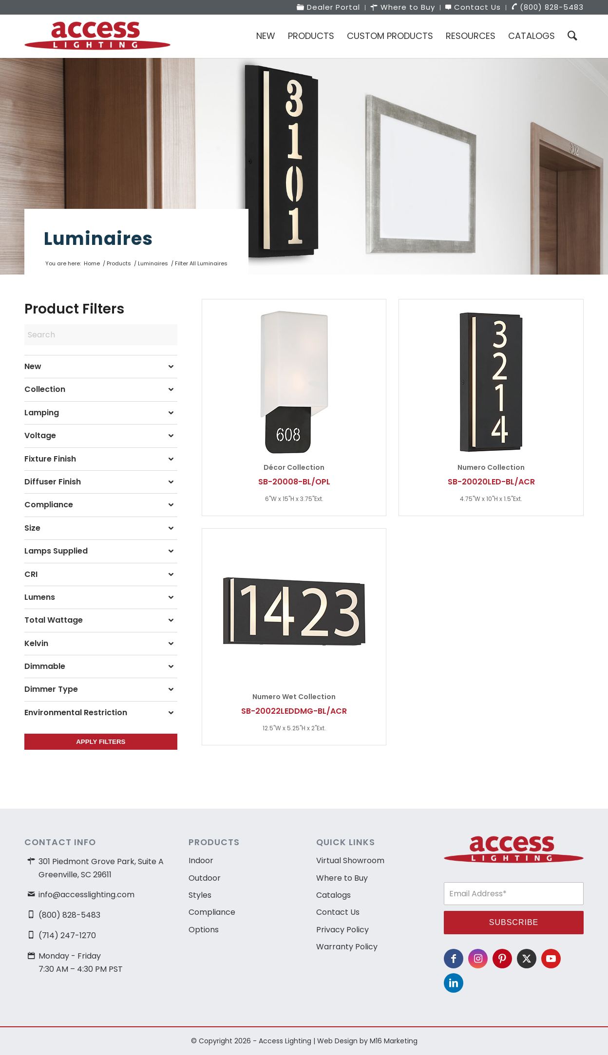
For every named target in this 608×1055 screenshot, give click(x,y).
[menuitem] (328, 7)
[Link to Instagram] (478, 958)
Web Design (337, 1041)
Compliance (212, 912)
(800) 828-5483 (69, 915)
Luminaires (98, 238)
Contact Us (338, 912)
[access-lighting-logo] (97, 36)
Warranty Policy (347, 946)
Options (204, 929)
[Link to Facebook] (453, 958)
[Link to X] (526, 958)
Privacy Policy (342, 929)
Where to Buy (342, 878)
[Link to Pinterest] (502, 958)
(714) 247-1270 (67, 935)
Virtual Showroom (350, 860)
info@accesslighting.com (86, 894)
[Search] (572, 36)
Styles (200, 895)
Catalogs (333, 895)
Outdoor (205, 878)
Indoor (201, 860)
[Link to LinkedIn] (453, 983)
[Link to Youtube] (551, 958)
